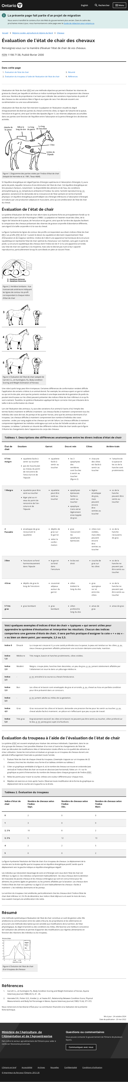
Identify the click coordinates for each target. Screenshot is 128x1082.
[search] (102, 5)
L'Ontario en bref (9, 1067)
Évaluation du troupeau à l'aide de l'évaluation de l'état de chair (32, 76)
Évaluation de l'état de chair (17, 72)
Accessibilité (27, 1067)
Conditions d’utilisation (92, 1067)
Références (73, 76)
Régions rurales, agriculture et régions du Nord (32, 33)
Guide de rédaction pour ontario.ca (79, 23)
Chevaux (60, 33)
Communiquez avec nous (81, 1047)
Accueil (5, 33)
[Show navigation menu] (119, 5)
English (84, 5)
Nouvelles (54, 1067)
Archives (41, 1067)
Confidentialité (70, 1067)
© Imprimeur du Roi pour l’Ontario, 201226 (20, 1072)
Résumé (71, 72)
